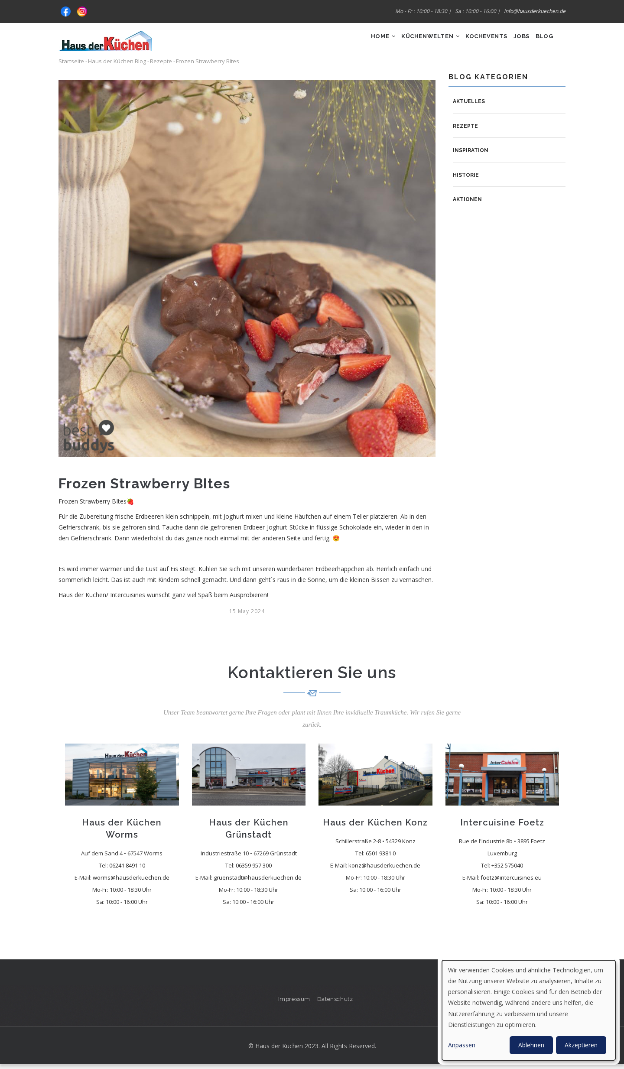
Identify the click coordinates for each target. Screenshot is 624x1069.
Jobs (513, 42)
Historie (466, 179)
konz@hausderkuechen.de (384, 870)
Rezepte (161, 66)
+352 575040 (507, 870)
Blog (542, 42)
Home (357, 42)
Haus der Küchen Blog (117, 66)
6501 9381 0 (381, 857)
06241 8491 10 (127, 870)
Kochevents (473, 42)
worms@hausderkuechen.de (131, 882)
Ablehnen (531, 1045)
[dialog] (528, 1010)
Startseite (71, 66)
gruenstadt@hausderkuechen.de (258, 882)
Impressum (293, 1003)
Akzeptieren (581, 1045)
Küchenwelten (410, 42)
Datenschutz (336, 1003)
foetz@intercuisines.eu (511, 882)
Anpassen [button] (461, 1045)
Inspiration (470, 155)
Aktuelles (469, 106)
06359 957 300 (254, 870)
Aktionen (467, 204)
